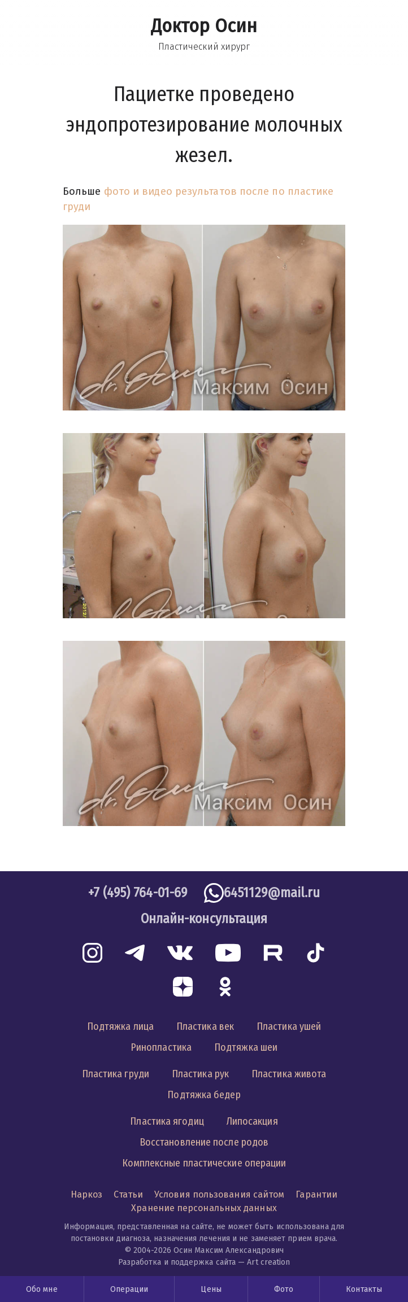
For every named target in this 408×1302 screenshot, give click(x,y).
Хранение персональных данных (204, 1208)
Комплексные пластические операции (204, 1163)
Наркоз (87, 1194)
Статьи (128, 1194)
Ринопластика (161, 1047)
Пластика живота (288, 1074)
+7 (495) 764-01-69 (138, 893)
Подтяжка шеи (245, 1047)
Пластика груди (115, 1074)
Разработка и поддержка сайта (177, 1262)
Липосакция (252, 1121)
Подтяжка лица (120, 1026)
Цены (211, 1289)
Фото (283, 1289)
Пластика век (205, 1026)
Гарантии (316, 1194)
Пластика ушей (289, 1026)
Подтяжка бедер (203, 1095)
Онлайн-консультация (204, 919)
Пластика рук (200, 1074)
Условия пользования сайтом (219, 1194)
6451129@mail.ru (272, 893)
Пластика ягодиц (166, 1121)
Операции (129, 1289)
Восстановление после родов (204, 1142)
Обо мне (42, 1289)
